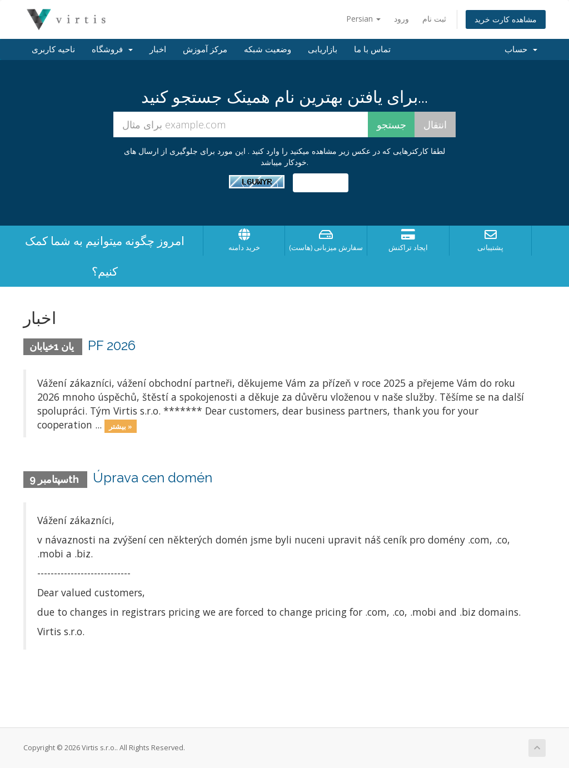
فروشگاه (112, 49)
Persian (363, 18)
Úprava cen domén (152, 478)
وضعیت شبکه (267, 49)
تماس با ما (372, 49)
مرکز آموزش (205, 49)
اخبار (157, 49)
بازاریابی (322, 49)
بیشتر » (120, 426)
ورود (401, 18)
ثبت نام (434, 18)
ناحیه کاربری (53, 49)
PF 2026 (112, 345)
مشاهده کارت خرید (506, 19)
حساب (521, 49)
